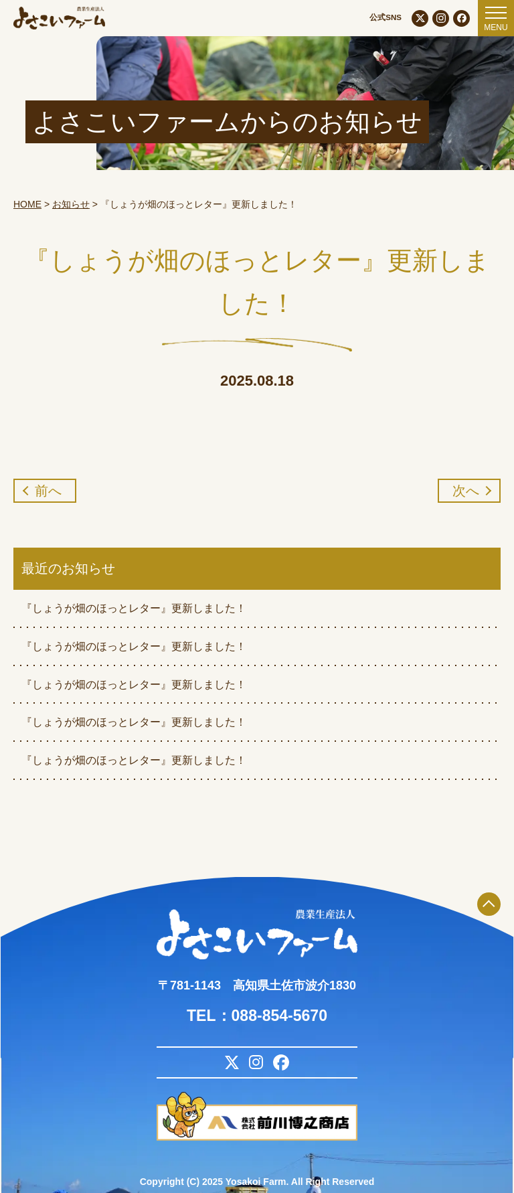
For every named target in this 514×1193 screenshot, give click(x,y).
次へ (465, 490)
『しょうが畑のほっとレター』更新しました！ (133, 608)
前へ (48, 490)
